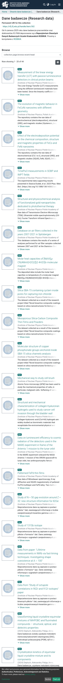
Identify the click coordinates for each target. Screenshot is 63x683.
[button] (47, 4)
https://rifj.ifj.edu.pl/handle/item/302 (19, 26)
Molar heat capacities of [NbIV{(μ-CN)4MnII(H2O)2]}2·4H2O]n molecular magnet (38, 262)
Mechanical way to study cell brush (36, 378)
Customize (6, 679)
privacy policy (30, 674)
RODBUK (17, 39)
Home (4, 12)
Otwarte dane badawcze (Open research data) (22, 12)
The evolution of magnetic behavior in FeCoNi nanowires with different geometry (37, 108)
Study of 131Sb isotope (30, 525)
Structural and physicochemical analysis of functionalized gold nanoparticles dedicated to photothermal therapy (39, 203)
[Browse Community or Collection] (31, 54)
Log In (53, 4)
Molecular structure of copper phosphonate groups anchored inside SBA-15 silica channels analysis (37, 350)
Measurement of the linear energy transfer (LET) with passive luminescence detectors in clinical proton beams (39, 76)
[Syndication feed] (57, 62)
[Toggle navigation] (59, 4)
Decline (48, 679)
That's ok (56, 679)
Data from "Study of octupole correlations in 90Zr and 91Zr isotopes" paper (38, 589)
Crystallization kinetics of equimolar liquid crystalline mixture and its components (36, 656)
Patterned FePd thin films (31, 473)
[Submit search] (44, 4)
